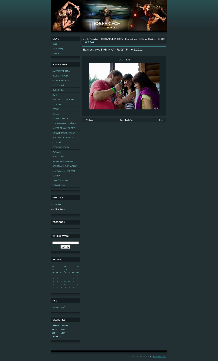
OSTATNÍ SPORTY (61, 147)
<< (53, 266)
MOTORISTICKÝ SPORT (64, 137)
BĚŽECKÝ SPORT (61, 76)
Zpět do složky (126, 120)
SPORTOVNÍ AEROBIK (63, 161)
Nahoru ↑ (162, 356)
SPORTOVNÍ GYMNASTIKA (65, 166)
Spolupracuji (58, 48)
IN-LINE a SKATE (60, 118)
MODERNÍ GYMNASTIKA (64, 133)
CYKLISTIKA (58, 90)
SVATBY (56, 176)
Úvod (55, 44)
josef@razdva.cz (58, 209)
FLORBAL (57, 104)
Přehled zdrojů (59, 307)
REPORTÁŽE (58, 157)
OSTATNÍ (57, 142)
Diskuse (56, 53)
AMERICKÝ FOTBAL (62, 71)
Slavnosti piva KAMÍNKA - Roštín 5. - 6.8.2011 (145, 39)
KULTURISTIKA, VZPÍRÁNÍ (65, 123)
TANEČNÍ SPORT (60, 180)
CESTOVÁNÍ (58, 85)
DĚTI (55, 95)
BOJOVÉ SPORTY (61, 80)
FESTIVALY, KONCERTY (63, 99)
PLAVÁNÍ (57, 152)
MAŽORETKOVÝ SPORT (64, 128)
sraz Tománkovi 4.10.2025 (64, 171)
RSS (155, 356)
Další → (162, 120)
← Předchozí (88, 120)
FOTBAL (56, 109)
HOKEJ (56, 114)
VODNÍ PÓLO (59, 185)
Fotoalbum (94, 39)
